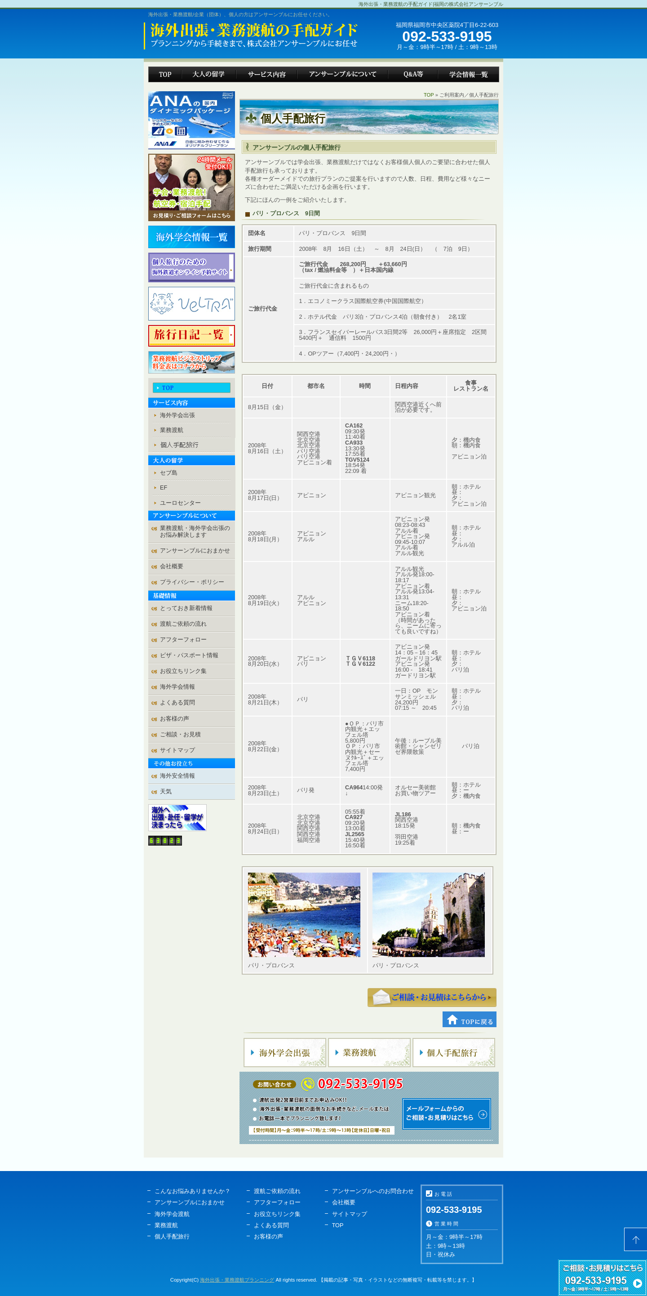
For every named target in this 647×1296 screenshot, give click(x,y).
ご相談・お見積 (432, 997)
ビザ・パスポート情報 (189, 655)
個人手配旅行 (172, 1237)
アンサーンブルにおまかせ (195, 551)
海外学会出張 (177, 415)
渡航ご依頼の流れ (183, 624)
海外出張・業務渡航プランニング (237, 1280)
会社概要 (171, 566)
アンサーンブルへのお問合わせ (373, 1191)
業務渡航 (171, 430)
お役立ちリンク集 (183, 671)
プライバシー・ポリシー (192, 582)
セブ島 (168, 473)
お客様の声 (174, 719)
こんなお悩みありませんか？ (192, 1191)
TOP (429, 95)
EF (163, 488)
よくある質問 (177, 702)
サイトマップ (177, 750)
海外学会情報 (177, 687)
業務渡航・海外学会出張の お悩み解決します (195, 531)
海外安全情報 (177, 776)
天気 (166, 791)
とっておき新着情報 (186, 608)
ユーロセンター (180, 503)
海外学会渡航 (172, 1214)
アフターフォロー (183, 640)
